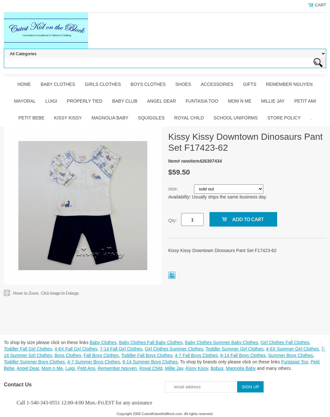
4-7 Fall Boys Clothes (196, 355)
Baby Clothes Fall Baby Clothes (150, 342)
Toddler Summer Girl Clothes (235, 348)
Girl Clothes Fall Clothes (285, 342)
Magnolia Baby (110, 117)
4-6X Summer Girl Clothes (292, 348)
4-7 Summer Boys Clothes (93, 361)
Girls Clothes (103, 84)
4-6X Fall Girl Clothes (75, 348)
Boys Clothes (148, 84)
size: (174, 188)
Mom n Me (239, 101)
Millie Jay (273, 101)
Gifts (249, 84)
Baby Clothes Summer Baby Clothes (221, 342)
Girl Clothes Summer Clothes (174, 348)
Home (24, 84)
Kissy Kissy (68, 117)
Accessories (217, 84)
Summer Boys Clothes (290, 355)
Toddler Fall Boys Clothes (146, 355)
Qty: (172, 220)
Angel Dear (161, 101)
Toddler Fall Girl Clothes (28, 348)
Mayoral (24, 101)
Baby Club (124, 101)
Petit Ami (305, 101)
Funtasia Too (202, 101)
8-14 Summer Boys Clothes (150, 361)
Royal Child (189, 117)
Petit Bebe (31, 117)
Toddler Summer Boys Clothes (34, 361)
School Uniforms (236, 117)
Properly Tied (84, 101)
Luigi (51, 101)
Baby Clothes (58, 84)
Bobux (216, 368)
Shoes (183, 84)
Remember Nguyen (289, 84)
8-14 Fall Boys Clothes (243, 355)
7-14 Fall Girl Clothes (121, 348)
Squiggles (151, 117)
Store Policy (284, 117)
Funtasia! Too (294, 361)
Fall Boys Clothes (101, 355)
